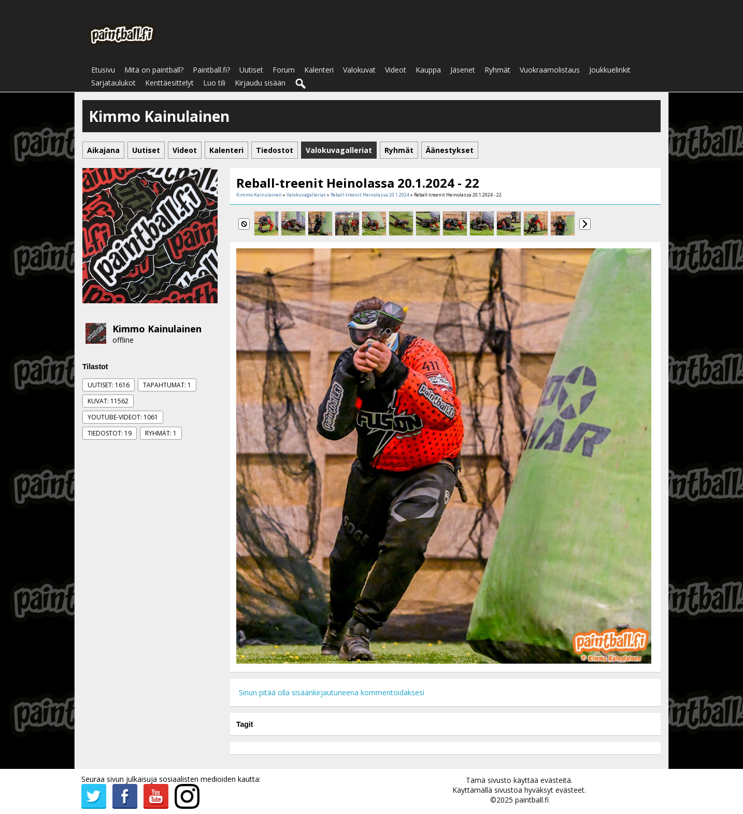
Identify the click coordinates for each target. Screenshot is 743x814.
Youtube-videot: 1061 (123, 417)
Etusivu (103, 70)
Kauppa (428, 70)
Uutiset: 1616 (109, 385)
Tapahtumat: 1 (167, 385)
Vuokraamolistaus (550, 70)
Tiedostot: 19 (110, 433)
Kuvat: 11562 (108, 401)
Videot (395, 70)
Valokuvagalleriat (306, 194)
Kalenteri (319, 70)
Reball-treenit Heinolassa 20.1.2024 (370, 194)
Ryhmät (497, 70)
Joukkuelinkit (610, 70)
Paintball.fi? (211, 70)
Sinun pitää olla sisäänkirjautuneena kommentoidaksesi (331, 692)
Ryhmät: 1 (161, 433)
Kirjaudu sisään (260, 83)
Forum (284, 70)
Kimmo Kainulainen (157, 328)
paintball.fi (532, 800)
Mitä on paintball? (153, 70)
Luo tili (214, 83)
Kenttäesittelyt (169, 83)
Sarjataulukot (113, 83)
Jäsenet (462, 70)
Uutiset (251, 70)
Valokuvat (359, 70)
